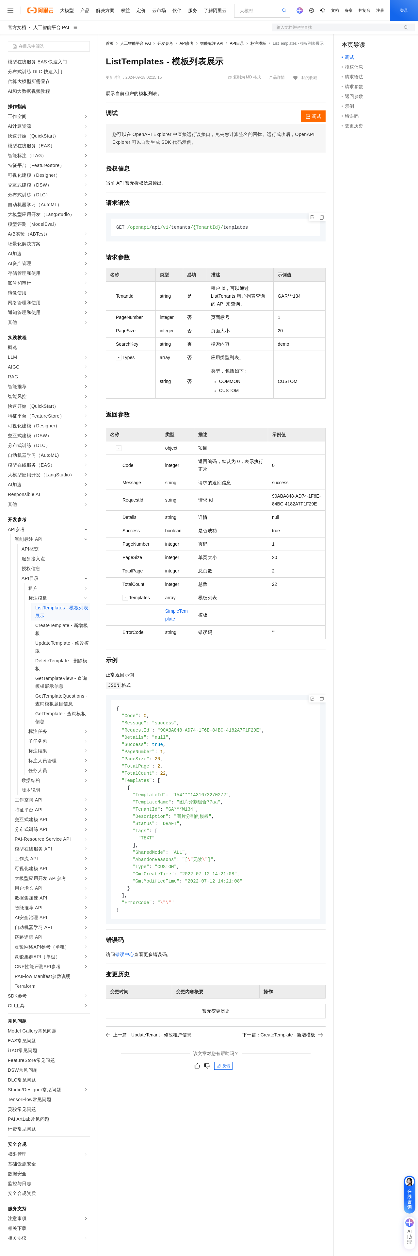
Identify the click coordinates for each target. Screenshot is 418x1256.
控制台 (364, 10)
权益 (125, 10)
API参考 (187, 43)
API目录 (237, 43)
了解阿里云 (215, 10)
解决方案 (105, 10)
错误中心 (124, 964)
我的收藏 (309, 77)
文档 (335, 10)
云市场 (159, 10)
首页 (110, 43)
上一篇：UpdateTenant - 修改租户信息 (148, 1044)
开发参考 (165, 43)
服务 (192, 10)
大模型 (67, 10)
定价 (141, 10)
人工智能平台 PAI (51, 27)
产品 (84, 10)
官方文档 (17, 27)
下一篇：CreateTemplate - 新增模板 (282, 1044)
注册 (380, 10)
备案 (349, 10)
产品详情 (277, 77)
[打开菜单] (10, 10)
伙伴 (177, 10)
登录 (404, 10)
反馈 (223, 1075)
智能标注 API (211, 43)
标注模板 (258, 43)
